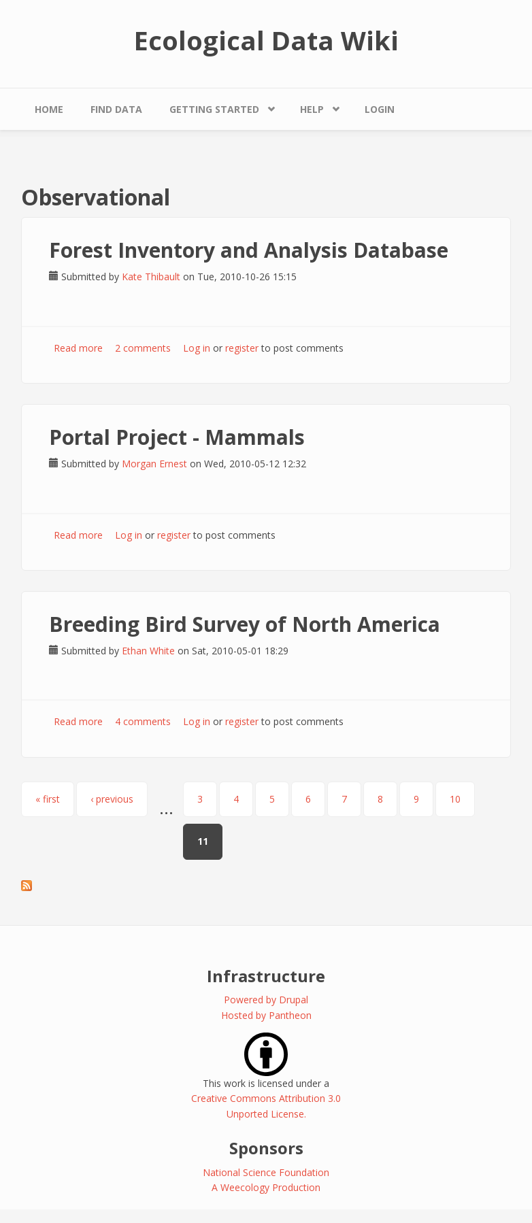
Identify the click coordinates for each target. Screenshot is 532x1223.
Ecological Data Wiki (266, 40)
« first (47, 798)
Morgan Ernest (154, 463)
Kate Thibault (151, 276)
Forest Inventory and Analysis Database (248, 250)
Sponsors (266, 1148)
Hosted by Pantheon (266, 1015)
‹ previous (111, 798)
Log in (196, 347)
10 (455, 798)
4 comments (143, 721)
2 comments (143, 347)
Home (49, 109)
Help (312, 109)
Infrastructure (266, 976)
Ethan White (148, 650)
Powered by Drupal (266, 999)
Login (380, 109)
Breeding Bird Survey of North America (244, 624)
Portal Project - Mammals (177, 437)
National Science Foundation (266, 1172)
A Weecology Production (266, 1187)
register (242, 347)
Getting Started (214, 109)
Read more (78, 347)
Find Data (116, 109)
